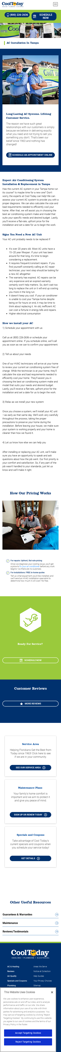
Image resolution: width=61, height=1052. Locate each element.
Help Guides (39, 976)
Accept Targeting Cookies (28, 1033)
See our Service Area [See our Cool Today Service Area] (30, 767)
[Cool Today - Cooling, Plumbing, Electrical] (13, 4)
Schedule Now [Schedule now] (42, 16)
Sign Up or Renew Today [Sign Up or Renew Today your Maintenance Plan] (30, 814)
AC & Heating (13, 966)
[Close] (52, 992)
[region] (28, 1019)
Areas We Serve (40, 966)
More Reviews (30, 703)
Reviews (10, 971)
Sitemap (37, 985)
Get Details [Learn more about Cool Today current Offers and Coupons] (30, 858)
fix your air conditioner (30, 566)
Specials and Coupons (17, 981)
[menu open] (55, 4)
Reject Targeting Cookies (28, 1042)
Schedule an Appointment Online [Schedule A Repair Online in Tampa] (30, 155)
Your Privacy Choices (43, 981)
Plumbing (11, 985)
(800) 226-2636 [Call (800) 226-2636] (17, 14)
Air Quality (11, 976)
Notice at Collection (42, 971)
